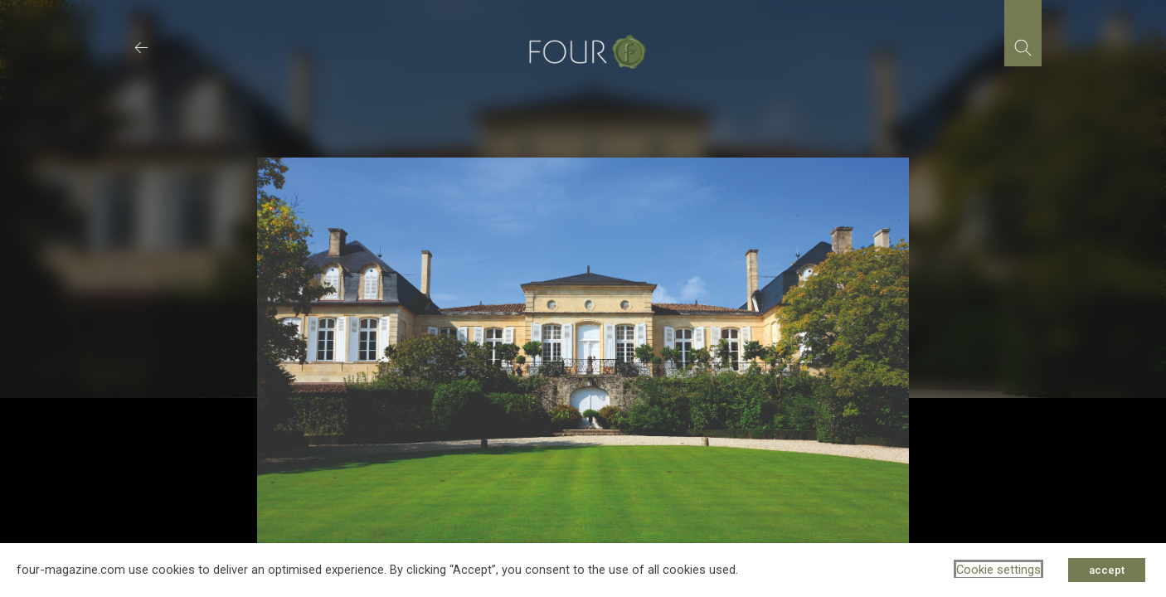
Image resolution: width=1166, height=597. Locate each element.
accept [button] (1107, 570)
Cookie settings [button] (998, 569)
